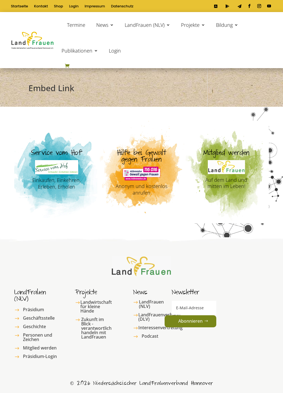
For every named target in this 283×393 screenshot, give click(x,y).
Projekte (190, 25)
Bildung (224, 25)
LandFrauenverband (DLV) (159, 317)
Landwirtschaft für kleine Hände (96, 306)
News (102, 25)
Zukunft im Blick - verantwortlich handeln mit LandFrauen (96, 328)
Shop (58, 6)
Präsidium (33, 310)
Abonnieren (190, 321)
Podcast (150, 336)
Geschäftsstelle (39, 318)
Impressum (94, 6)
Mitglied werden (40, 348)
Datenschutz (122, 6)
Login (74, 6)
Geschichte (34, 326)
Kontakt (41, 6)
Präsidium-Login (40, 356)
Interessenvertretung (160, 328)
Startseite (19, 6)
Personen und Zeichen (37, 337)
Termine (76, 25)
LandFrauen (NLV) (145, 25)
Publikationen (77, 50)
